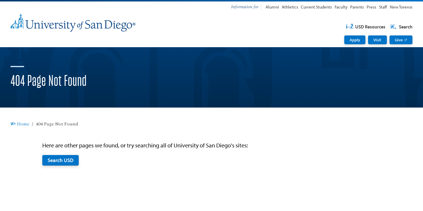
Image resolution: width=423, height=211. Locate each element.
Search (401, 27)
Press (371, 7)
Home (20, 124)
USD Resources (365, 27)
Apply (355, 39)
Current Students (316, 7)
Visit (377, 39)
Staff (383, 7)
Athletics (290, 7)
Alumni (272, 7)
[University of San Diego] (73, 23)
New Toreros (401, 7)
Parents (357, 7)
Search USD (60, 160)
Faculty (341, 7)
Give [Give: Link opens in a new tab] (399, 39)
